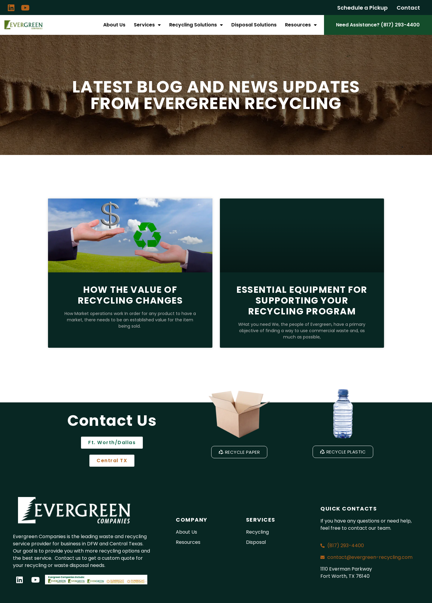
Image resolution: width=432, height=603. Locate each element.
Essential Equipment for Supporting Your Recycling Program (302, 300)
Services (147, 25)
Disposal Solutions (254, 24)
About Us (114, 24)
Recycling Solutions (196, 25)
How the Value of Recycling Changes (130, 295)
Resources (301, 25)
